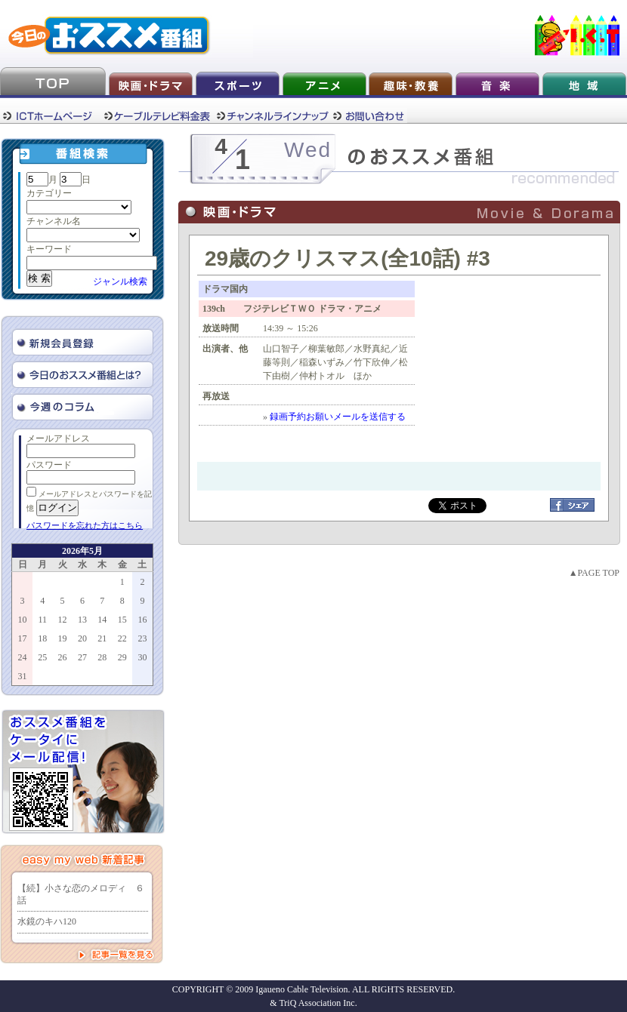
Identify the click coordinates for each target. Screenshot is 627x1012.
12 (62, 619)
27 (82, 657)
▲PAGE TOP (594, 573)
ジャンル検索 (120, 281)
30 (142, 657)
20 (82, 638)
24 (22, 657)
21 (102, 638)
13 (82, 619)
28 (102, 657)
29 (122, 657)
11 (42, 619)
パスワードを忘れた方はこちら (84, 525)
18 (42, 638)
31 (22, 676)
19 (62, 638)
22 (122, 638)
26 (62, 657)
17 (22, 638)
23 (142, 638)
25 (42, 657)
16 (142, 619)
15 (122, 619)
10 (22, 619)
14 (102, 619)
